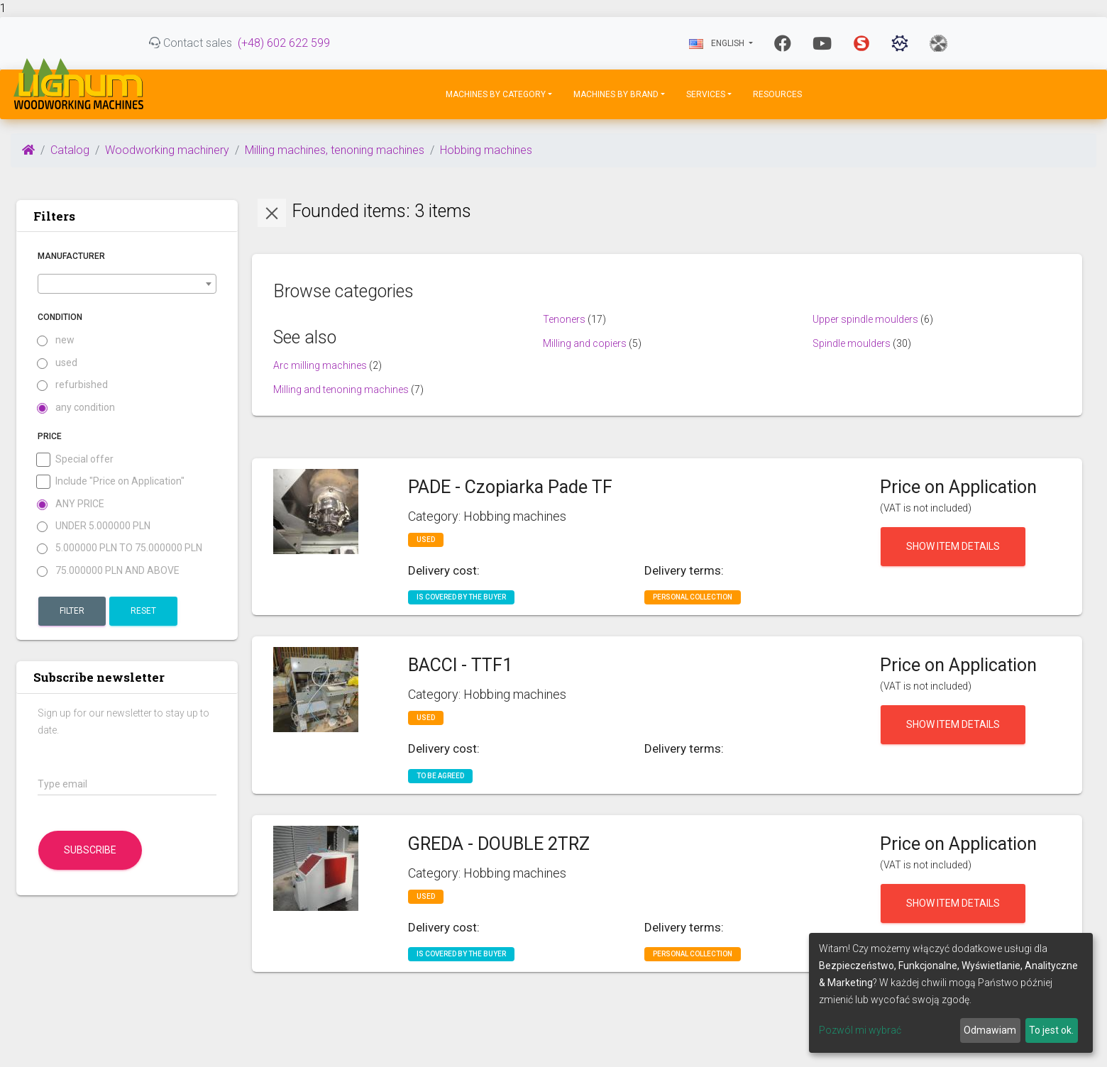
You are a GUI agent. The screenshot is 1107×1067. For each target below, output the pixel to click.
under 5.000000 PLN (94, 526)
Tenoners (564, 319)
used (57, 363)
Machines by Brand (616, 94)
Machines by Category (496, 94)
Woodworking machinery (167, 150)
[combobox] (127, 284)
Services (705, 94)
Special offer (76, 459)
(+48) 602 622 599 (284, 43)
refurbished (73, 385)
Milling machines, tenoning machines (334, 150)
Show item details (953, 546)
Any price (71, 504)
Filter (72, 611)
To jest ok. (1051, 1030)
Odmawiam (990, 1030)
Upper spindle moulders (865, 319)
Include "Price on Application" (111, 481)
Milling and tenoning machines (341, 389)
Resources (777, 94)
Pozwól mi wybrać (860, 1030)
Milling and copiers (585, 343)
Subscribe (90, 850)
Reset (143, 611)
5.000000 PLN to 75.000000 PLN (120, 548)
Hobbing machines (486, 150)
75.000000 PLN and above (109, 570)
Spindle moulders (852, 343)
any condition (76, 407)
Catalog (69, 150)
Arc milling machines (320, 365)
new (56, 340)
